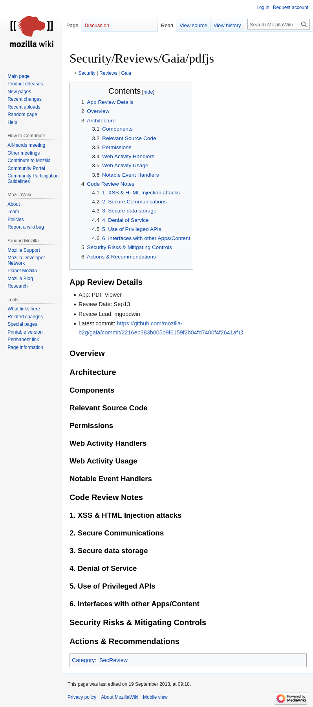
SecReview (113, 660)
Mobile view (155, 697)
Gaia (126, 73)
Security (87, 73)
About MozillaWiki (119, 697)
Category (83, 660)
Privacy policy (82, 697)
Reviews (108, 73)
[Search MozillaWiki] (278, 24)
